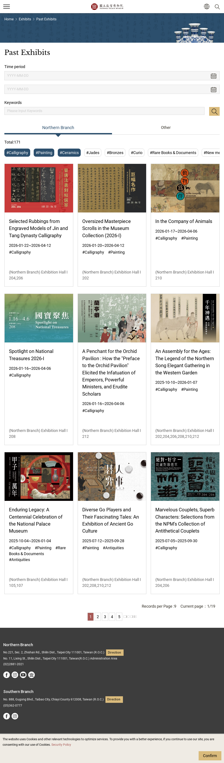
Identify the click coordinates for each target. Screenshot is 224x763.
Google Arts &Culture (31, 675)
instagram (15, 675)
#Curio (136, 152)
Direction (114, 652)
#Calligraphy (17, 152)
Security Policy (61, 745)
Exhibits (25, 19)
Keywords (13, 102)
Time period (14, 66)
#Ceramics (69, 152)
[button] (206, 6)
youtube (23, 675)
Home (9, 19)
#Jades (92, 152)
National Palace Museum (107, 6)
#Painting (44, 152)
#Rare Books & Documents (173, 152)
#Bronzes (115, 152)
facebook (6, 675)
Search (214, 111)
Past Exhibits (46, 19)
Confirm (210, 755)
